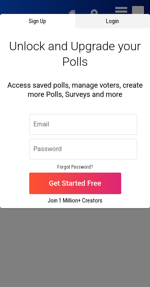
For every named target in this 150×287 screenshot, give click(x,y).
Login (112, 21)
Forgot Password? (75, 167)
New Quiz (94, 12)
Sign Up (37, 21)
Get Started (67, 183)
